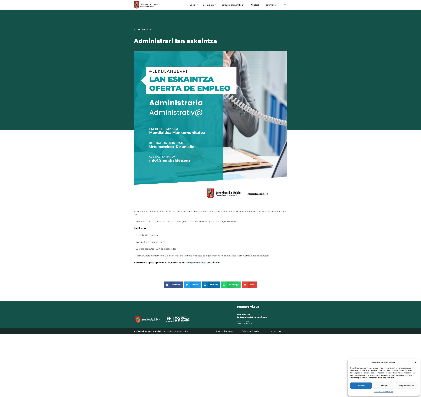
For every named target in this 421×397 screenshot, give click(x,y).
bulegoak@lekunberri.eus (252, 317)
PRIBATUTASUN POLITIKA (383, 392)
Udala (194, 5)
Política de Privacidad (251, 331)
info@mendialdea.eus (198, 262)
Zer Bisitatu (209, 5)
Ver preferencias (406, 385)
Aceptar (361, 385)
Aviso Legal (276, 331)
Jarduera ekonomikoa (233, 5)
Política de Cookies (224, 331)
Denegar (383, 385)
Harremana (270, 5)
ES (285, 4)
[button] (415, 362)
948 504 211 (243, 314)
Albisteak (255, 5)
